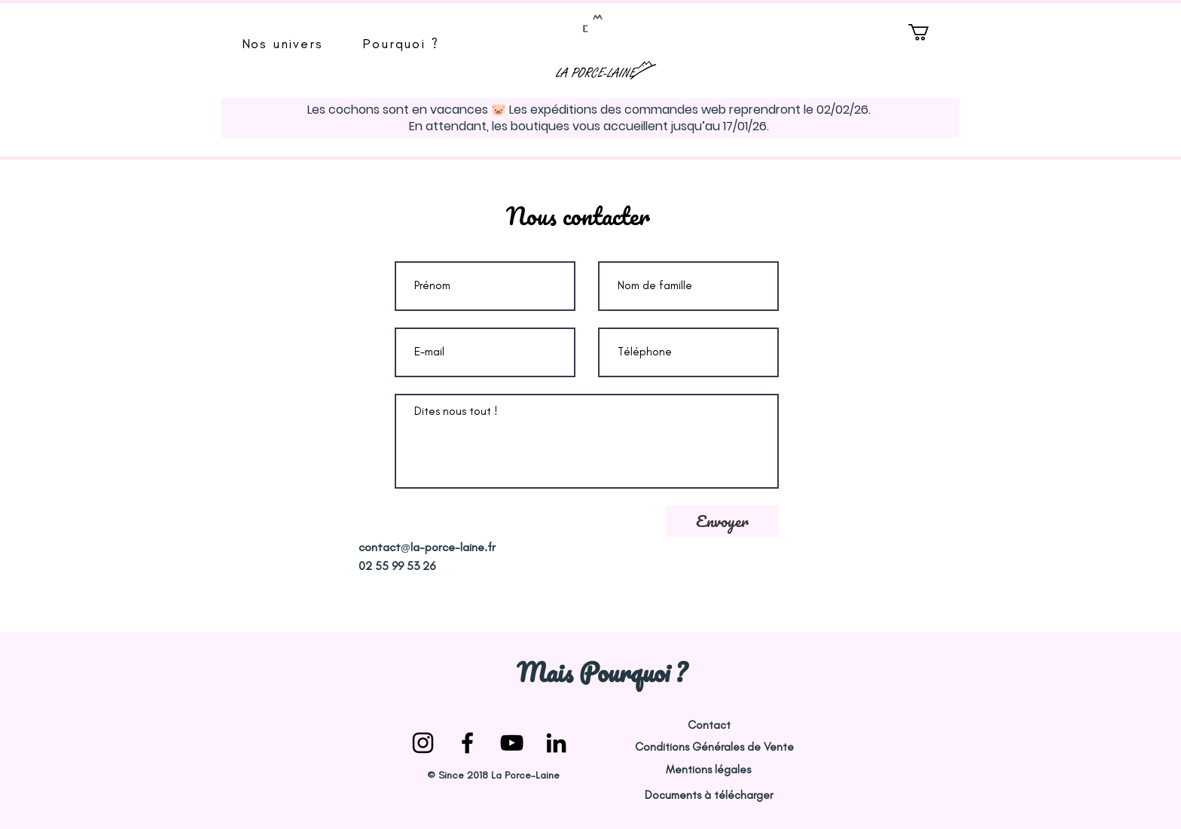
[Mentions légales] (708, 769)
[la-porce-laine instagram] (423, 743)
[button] (282, 43)
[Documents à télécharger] (708, 795)
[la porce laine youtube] (512, 743)
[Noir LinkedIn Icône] (556, 743)
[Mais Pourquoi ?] (601, 672)
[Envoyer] (722, 521)
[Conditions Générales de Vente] (714, 747)
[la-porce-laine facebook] (467, 743)
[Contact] (708, 725)
